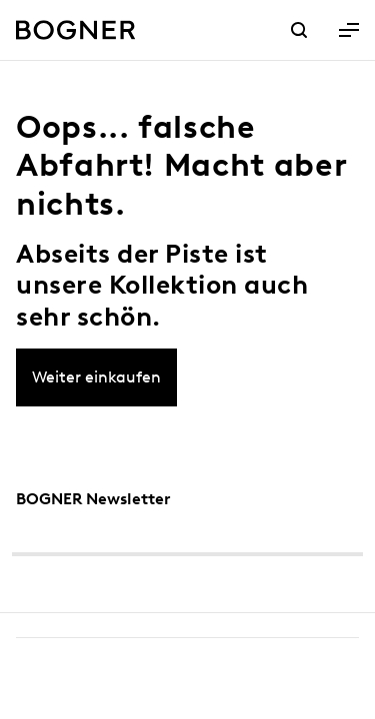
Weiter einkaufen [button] (96, 376)
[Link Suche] (299, 32)
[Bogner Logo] (76, 30)
